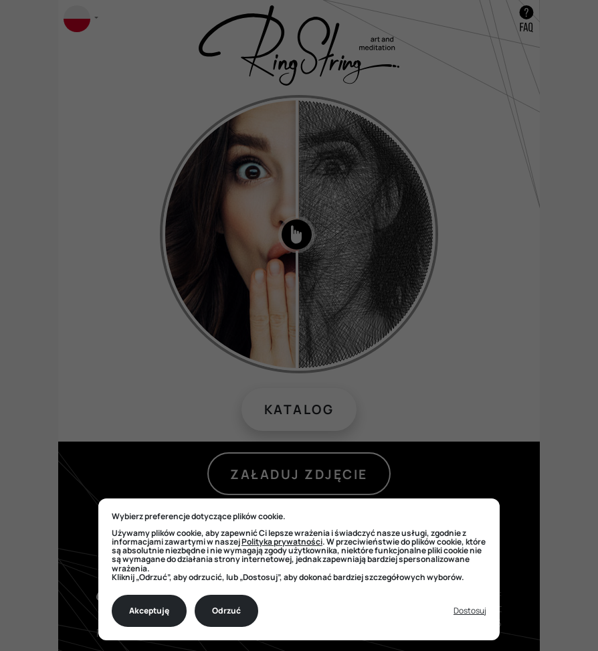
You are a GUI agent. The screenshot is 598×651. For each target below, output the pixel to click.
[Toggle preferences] (470, 611)
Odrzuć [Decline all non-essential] (226, 610)
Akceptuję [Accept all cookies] (149, 610)
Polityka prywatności (281, 541)
